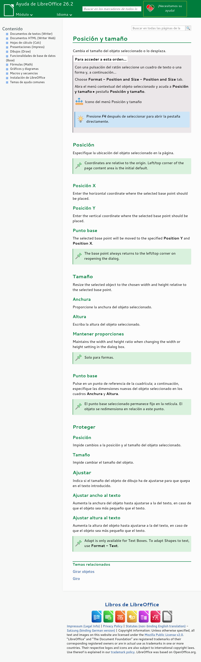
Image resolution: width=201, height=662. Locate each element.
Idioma (62, 14)
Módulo (22, 14)
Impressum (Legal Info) (83, 626)
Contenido (12, 29)
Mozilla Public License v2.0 (163, 635)
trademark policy (122, 652)
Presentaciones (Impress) (27, 47)
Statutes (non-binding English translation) (155, 626)
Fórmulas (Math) (21, 64)
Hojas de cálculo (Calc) (25, 43)
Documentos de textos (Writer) (31, 34)
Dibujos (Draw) (20, 51)
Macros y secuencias (24, 73)
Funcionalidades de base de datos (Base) (31, 58)
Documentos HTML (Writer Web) (33, 38)
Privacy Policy (112, 626)
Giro (76, 578)
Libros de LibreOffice (132, 604)
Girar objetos (83, 571)
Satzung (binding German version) (91, 630)
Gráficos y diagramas (24, 69)
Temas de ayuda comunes (27, 82)
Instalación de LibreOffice (27, 77)
